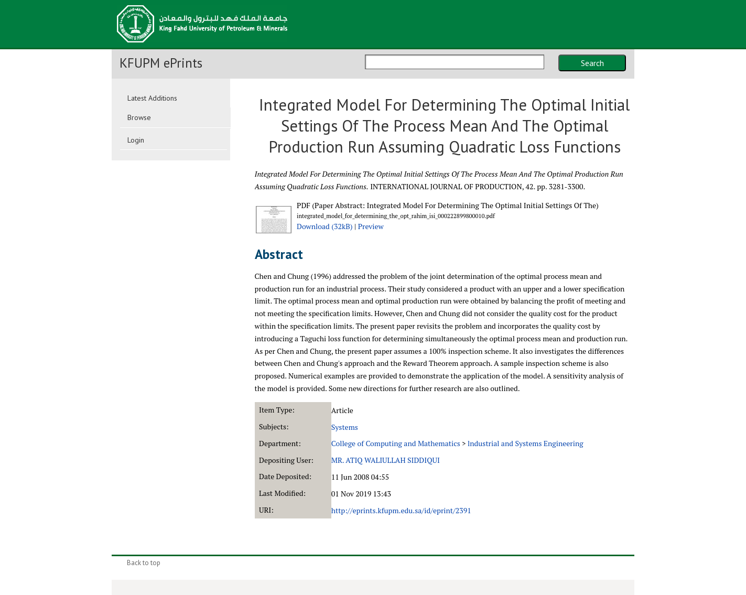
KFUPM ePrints (161, 63)
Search (592, 63)
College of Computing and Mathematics (395, 443)
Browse (139, 117)
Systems (344, 427)
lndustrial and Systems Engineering (525, 443)
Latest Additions (152, 98)
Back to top (143, 562)
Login (135, 140)
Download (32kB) (325, 226)
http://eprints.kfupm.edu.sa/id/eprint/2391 (401, 510)
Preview (371, 226)
